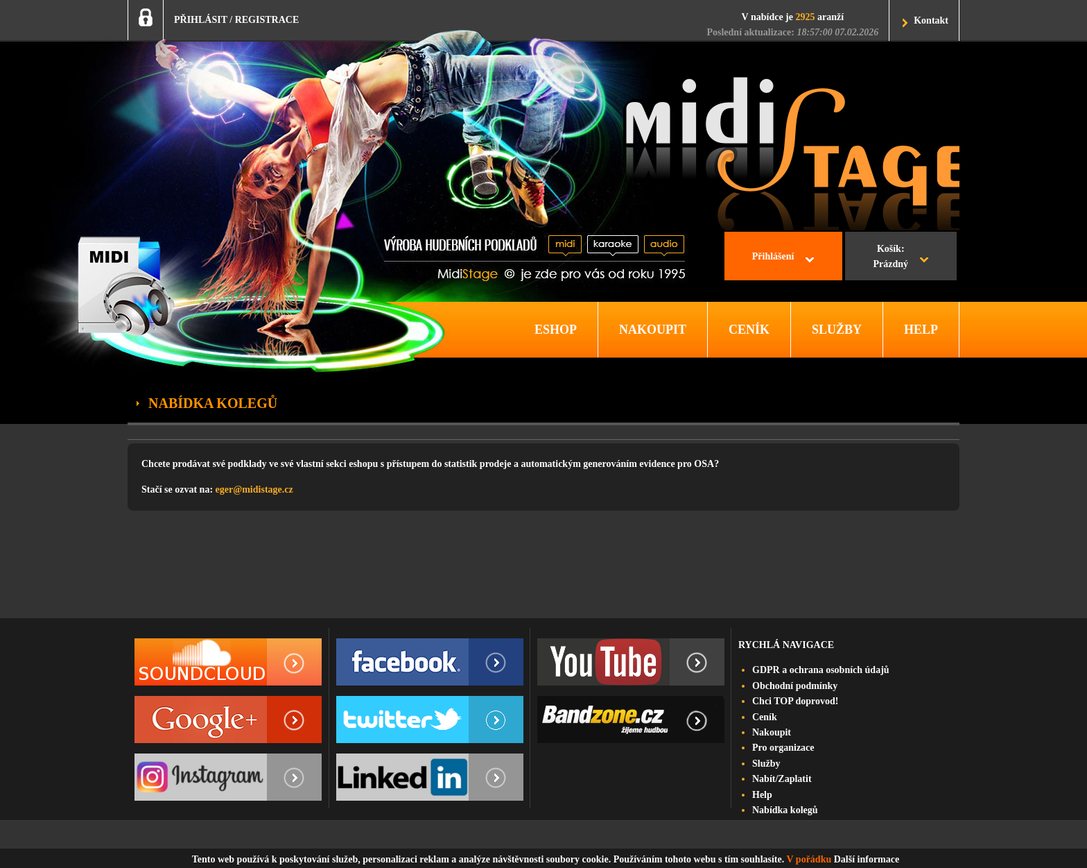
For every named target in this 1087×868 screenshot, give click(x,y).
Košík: (890, 258)
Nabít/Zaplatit (782, 779)
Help (762, 795)
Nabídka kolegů (785, 810)
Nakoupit (771, 732)
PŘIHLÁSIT (200, 20)
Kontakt (931, 20)
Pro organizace (783, 747)
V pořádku (809, 859)
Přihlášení (773, 256)
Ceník (764, 717)
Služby (766, 763)
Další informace (866, 859)
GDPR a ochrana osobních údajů (820, 670)
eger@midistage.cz (254, 489)
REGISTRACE (267, 20)
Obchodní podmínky (794, 686)
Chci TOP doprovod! (795, 701)
